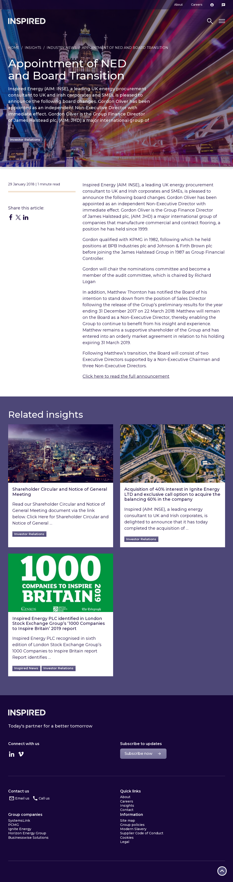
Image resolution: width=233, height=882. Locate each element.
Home (13, 48)
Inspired (26, 712)
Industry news (62, 48)
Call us (44, 798)
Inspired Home (26, 21)
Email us (22, 798)
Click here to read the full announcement (126, 376)
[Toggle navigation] (222, 21)
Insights (33, 48)
